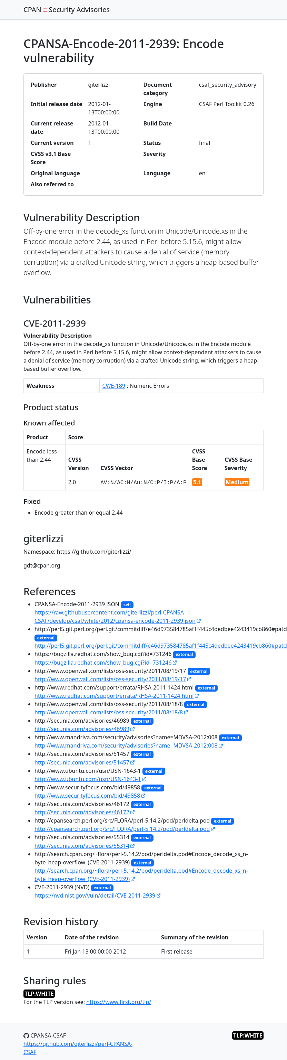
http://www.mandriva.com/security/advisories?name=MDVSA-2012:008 (126, 745)
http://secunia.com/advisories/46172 (81, 812)
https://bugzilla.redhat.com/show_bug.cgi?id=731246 (102, 662)
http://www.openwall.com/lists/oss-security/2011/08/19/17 (110, 679)
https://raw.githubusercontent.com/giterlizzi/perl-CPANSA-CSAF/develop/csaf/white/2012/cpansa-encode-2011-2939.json (115, 617)
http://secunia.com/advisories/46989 (81, 729)
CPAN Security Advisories (66, 9)
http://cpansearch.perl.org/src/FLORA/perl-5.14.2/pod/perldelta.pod (122, 829)
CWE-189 (114, 386)
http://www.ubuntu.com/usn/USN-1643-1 (87, 779)
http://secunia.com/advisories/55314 (81, 846)
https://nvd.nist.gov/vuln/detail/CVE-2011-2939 (94, 895)
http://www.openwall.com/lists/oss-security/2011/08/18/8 (108, 712)
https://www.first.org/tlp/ (118, 1002)
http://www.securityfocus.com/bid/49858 (87, 795)
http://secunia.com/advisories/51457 (81, 762)
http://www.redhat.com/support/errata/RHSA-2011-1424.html (114, 696)
